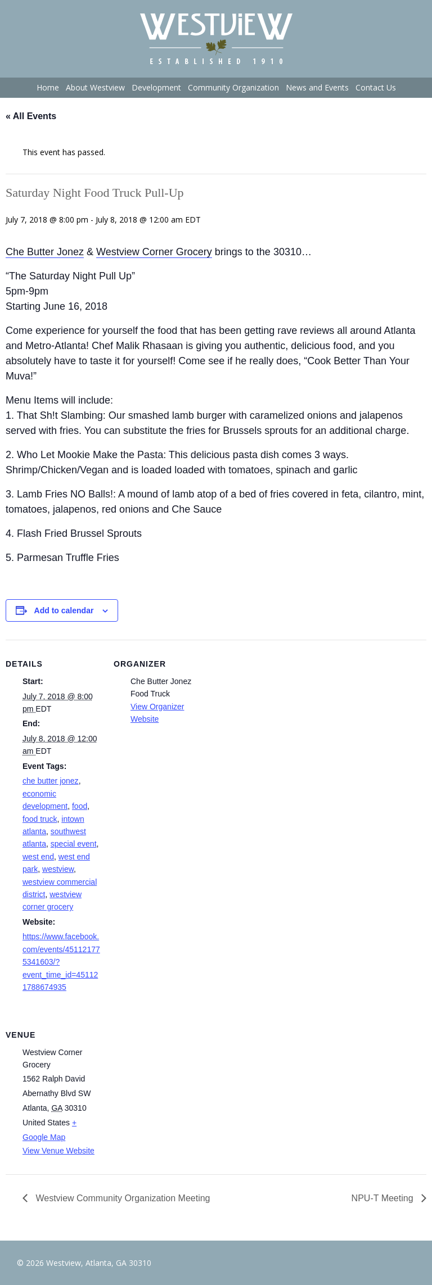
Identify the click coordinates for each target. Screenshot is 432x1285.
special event (74, 843)
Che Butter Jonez (45, 251)
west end (38, 856)
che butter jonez (50, 780)
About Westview (95, 87)
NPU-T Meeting (384, 1198)
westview (58, 869)
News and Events (317, 87)
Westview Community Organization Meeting (121, 1198)
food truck (39, 819)
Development (156, 87)
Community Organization (233, 87)
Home (48, 87)
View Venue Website (58, 1150)
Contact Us (376, 87)
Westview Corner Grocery (154, 251)
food (79, 806)
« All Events (31, 116)
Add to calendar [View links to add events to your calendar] (64, 610)
